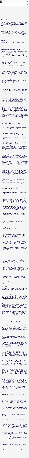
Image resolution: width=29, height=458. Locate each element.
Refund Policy (8, 330)
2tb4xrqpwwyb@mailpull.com (21, 450)
